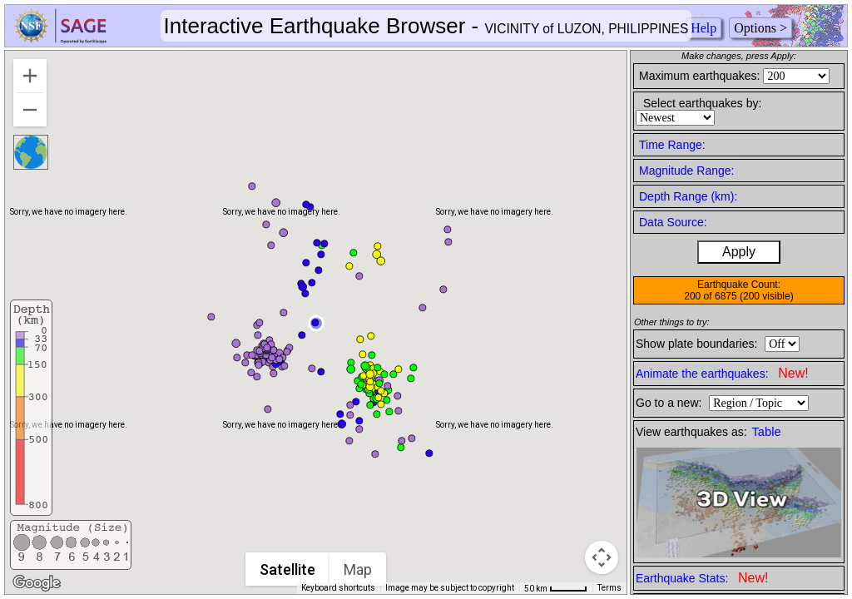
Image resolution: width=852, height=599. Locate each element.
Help (703, 28)
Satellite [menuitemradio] (288, 569)
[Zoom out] (30, 109)
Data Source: (673, 222)
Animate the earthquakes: (722, 373)
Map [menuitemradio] (358, 569)
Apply (738, 252)
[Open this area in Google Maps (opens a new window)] (36, 583)
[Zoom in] (30, 75)
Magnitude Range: (686, 170)
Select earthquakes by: (702, 103)
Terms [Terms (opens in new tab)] (609, 587)
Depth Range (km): (688, 196)
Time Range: (672, 144)
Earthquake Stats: (702, 578)
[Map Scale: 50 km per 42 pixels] (555, 588)
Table (766, 431)
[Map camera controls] (601, 557)
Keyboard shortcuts (338, 587)
